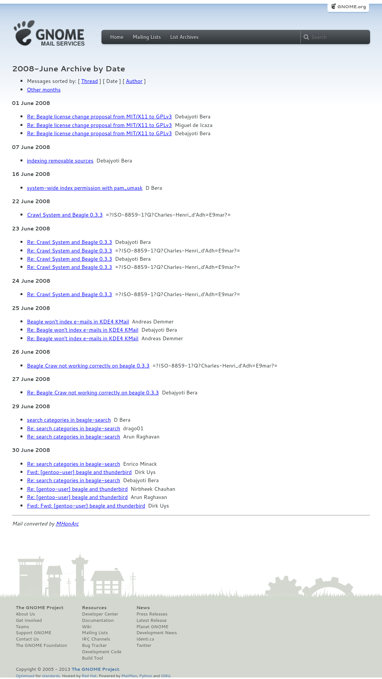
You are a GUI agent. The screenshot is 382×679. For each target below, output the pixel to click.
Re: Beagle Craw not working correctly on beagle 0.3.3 (93, 392)
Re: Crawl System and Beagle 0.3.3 (69, 242)
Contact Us (27, 639)
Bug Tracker (94, 645)
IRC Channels (96, 639)
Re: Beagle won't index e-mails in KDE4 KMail (82, 330)
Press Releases (151, 614)
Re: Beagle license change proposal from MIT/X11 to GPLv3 (99, 116)
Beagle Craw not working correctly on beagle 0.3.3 (88, 365)
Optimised (25, 675)
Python (145, 675)
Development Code (102, 652)
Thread (89, 81)
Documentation (98, 620)
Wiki (86, 627)
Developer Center (100, 614)
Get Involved (29, 620)
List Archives (184, 37)
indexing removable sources (60, 160)
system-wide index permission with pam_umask (85, 188)
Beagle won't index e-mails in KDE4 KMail (78, 321)
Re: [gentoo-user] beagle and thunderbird (77, 489)
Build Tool (92, 658)
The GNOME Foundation (41, 645)
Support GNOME (33, 633)
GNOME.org (351, 6)
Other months (43, 89)
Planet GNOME (152, 627)
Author (134, 81)
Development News (156, 633)
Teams (22, 627)
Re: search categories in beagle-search (73, 428)
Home (116, 37)
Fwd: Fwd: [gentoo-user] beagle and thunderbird (86, 505)
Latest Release (151, 620)
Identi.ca (145, 639)
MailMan (129, 675)
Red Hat (89, 675)
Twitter (143, 645)
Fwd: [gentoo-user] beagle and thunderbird (79, 472)
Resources (94, 608)
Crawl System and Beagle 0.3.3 (65, 214)
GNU (165, 675)
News (143, 608)
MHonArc (67, 523)
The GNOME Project (39, 608)
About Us (25, 614)
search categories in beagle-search (69, 420)
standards (51, 675)
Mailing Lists (146, 37)
